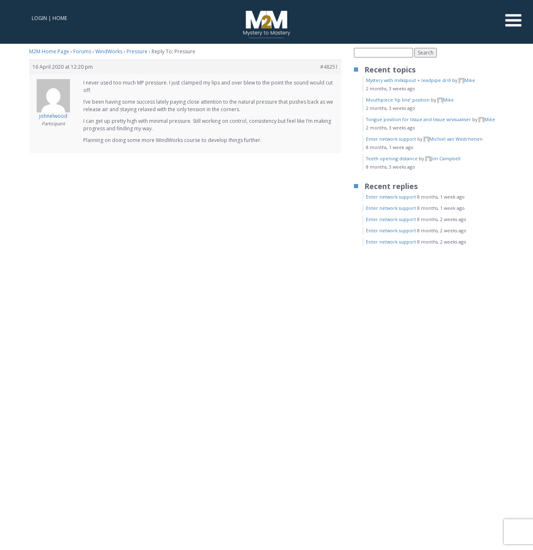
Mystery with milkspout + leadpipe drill (408, 80)
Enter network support (391, 139)
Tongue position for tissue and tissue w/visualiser (418, 119)
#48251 (329, 66)
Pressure (137, 51)
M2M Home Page (49, 51)
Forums (82, 51)
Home (59, 18)
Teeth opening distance (392, 158)
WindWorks (108, 51)
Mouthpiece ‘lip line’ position (398, 100)
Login (39, 18)
